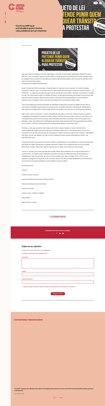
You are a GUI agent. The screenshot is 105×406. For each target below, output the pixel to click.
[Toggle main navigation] (5, 14)
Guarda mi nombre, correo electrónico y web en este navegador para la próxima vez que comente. (49, 286)
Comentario (25, 257)
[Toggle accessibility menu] (5, 22)
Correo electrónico (27, 279)
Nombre (24, 271)
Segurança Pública (59, 217)
